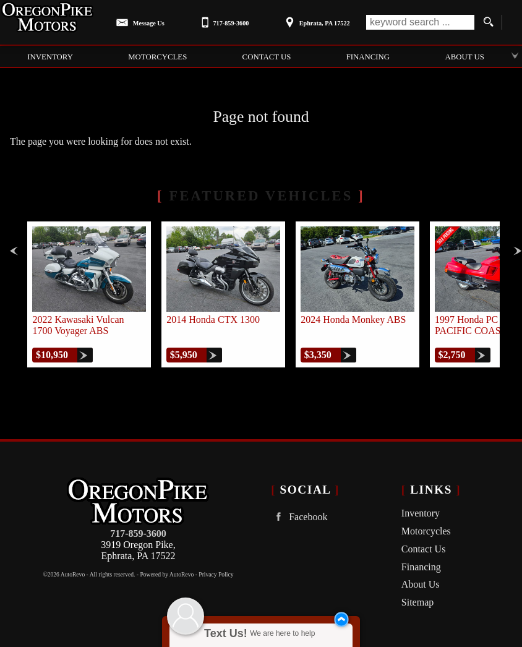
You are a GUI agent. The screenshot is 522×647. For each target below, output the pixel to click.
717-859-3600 (138, 533)
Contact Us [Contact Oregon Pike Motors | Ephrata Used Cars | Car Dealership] (266, 57)
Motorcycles (157, 57)
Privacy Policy (216, 574)
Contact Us (423, 549)
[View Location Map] (316, 19)
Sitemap (417, 602)
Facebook (299, 517)
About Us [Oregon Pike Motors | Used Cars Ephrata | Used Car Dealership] (464, 57)
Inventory (420, 513)
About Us (420, 584)
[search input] (420, 22)
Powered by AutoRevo (167, 574)
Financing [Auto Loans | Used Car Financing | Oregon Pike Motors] (368, 57)
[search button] (488, 22)
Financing (421, 567)
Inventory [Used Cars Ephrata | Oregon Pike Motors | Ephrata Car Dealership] (50, 57)
